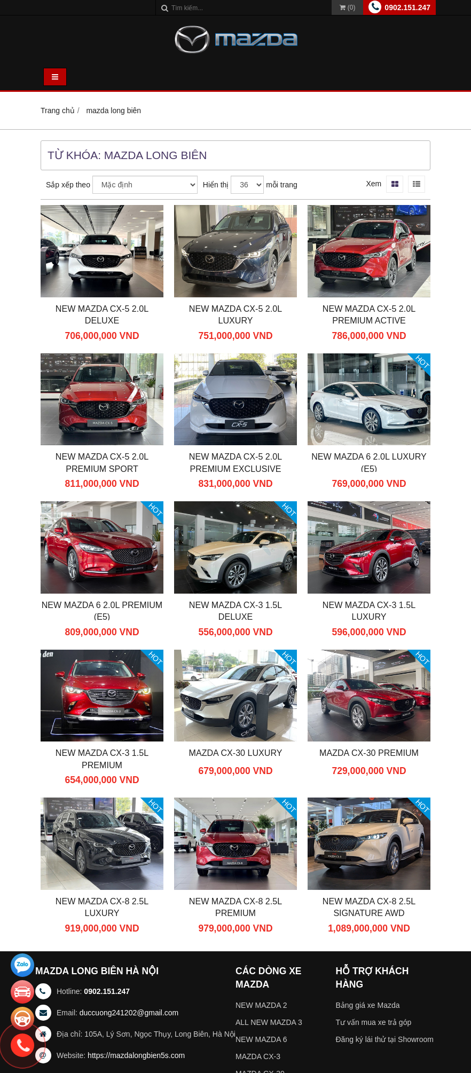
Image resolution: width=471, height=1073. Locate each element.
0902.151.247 (407, 7)
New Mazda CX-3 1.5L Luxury (369, 611)
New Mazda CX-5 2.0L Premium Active (369, 315)
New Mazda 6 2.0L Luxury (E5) (369, 463)
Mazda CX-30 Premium (369, 753)
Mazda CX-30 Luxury (235, 753)
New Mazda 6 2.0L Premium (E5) (102, 611)
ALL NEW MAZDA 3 (269, 1022)
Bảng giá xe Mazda (368, 1005)
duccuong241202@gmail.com (129, 1012)
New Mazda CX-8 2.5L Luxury (102, 907)
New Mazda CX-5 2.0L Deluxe (102, 315)
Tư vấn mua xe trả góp (374, 1022)
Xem (373, 183)
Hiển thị (216, 184)
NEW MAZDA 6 (261, 1039)
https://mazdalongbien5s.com (136, 1055)
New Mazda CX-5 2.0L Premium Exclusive (235, 463)
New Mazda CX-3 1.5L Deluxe (235, 611)
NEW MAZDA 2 (261, 1005)
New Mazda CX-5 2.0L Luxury (235, 315)
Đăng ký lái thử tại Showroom (385, 1039)
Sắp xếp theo (68, 184)
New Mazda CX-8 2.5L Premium (235, 907)
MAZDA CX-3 (258, 1056)
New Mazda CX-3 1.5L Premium (102, 759)
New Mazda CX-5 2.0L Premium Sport (102, 463)
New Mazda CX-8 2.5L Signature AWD (369, 907)
